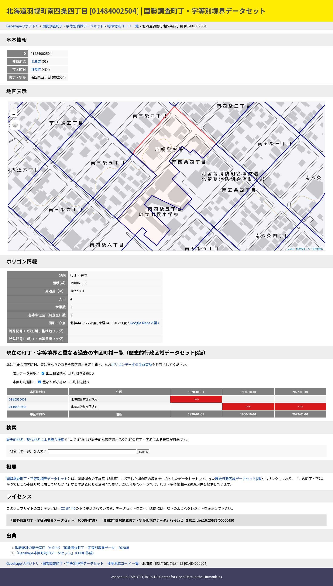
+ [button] (13, 107)
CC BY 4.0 (68, 508)
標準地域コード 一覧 (123, 25)
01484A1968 (17, 406)
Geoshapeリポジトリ (22, 25)
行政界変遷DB (81, 373)
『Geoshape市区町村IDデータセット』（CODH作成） (55, 552)
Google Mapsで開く (145, 322)
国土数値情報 (53, 373)
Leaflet (291, 249)
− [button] (13, 114)
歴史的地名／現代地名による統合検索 (35, 439)
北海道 (36, 61)
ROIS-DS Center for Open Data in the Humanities (183, 576)
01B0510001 (17, 399)
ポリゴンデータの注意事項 (131, 364)
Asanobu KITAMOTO (127, 576)
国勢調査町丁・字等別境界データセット (73, 25)
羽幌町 (36, 69)
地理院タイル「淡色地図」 (310, 249)
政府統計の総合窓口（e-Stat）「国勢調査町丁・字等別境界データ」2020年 (72, 547)
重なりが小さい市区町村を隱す (63, 381)
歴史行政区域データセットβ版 (238, 478)
